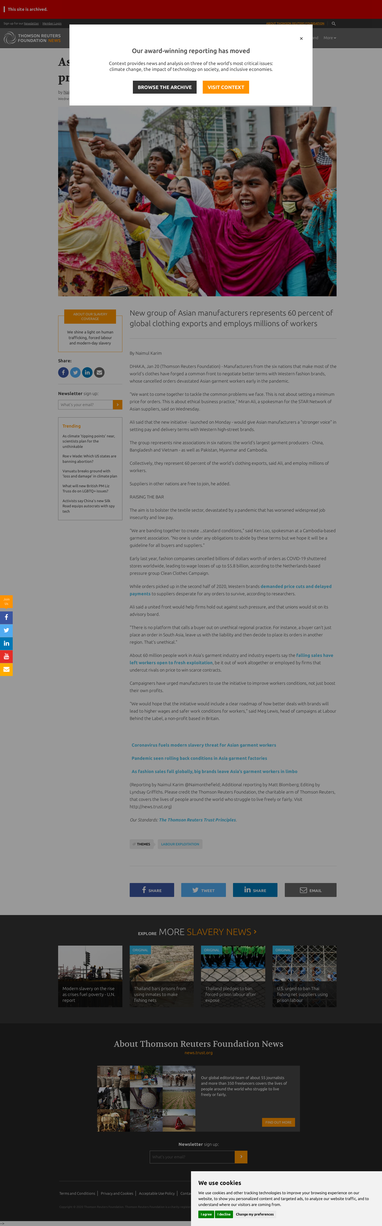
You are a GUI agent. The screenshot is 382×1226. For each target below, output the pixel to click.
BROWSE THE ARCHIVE (165, 87)
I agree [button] (206, 1214)
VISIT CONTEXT (226, 87)
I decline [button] (224, 1214)
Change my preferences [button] (255, 1214)
